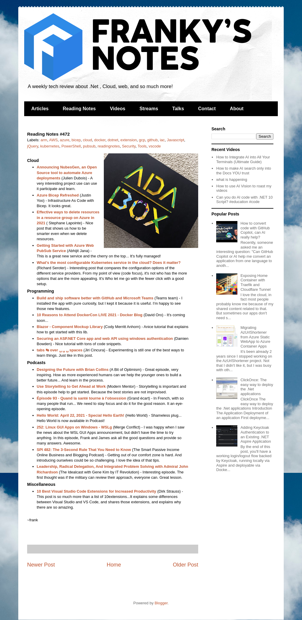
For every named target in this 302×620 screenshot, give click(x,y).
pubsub (89, 146)
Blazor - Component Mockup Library (70, 326)
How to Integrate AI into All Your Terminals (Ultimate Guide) (243, 159)
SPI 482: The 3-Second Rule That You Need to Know (84, 449)
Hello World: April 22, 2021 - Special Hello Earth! (80, 415)
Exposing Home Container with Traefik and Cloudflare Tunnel (255, 282)
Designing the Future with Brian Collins (73, 369)
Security (128, 146)
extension (128, 140)
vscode (155, 146)
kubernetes (49, 146)
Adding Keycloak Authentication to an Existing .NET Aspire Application (255, 434)
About (236, 108)
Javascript (175, 140)
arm (44, 140)
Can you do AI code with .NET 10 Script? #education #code (244, 199)
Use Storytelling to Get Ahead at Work (71, 386)
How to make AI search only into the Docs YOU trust (243, 170)
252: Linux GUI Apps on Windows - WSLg (74, 427)
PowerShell (71, 146)
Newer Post (41, 565)
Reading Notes (79, 108)
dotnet (113, 140)
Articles (40, 108)
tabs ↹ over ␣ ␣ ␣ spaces (60, 350)
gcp (142, 140)
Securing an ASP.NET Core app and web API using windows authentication (105, 338)
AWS (53, 140)
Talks (178, 108)
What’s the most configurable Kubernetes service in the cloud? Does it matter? (109, 262)
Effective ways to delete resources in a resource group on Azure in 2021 (68, 217)
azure (65, 140)
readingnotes (109, 146)
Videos (117, 108)
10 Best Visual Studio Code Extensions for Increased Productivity (96, 491)
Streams (148, 108)
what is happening (231, 179)
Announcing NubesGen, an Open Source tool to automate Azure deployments (67, 172)
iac (162, 140)
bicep (76, 140)
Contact (207, 108)
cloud (87, 140)
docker (99, 140)
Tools (141, 146)
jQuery (32, 146)
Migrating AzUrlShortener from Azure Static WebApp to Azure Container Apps (255, 336)
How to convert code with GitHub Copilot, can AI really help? (255, 230)
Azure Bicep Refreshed (58, 195)
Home (114, 565)
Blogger (161, 603)
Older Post (185, 565)
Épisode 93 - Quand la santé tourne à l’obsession (81, 398)
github (152, 140)
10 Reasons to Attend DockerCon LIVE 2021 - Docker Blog (90, 315)
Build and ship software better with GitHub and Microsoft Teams (95, 298)
